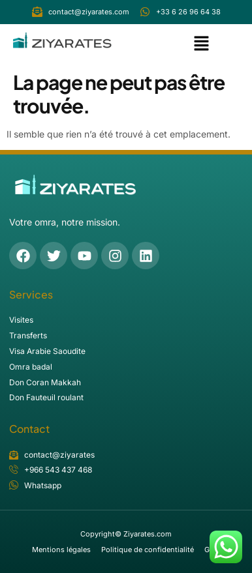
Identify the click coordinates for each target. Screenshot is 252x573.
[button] (202, 45)
